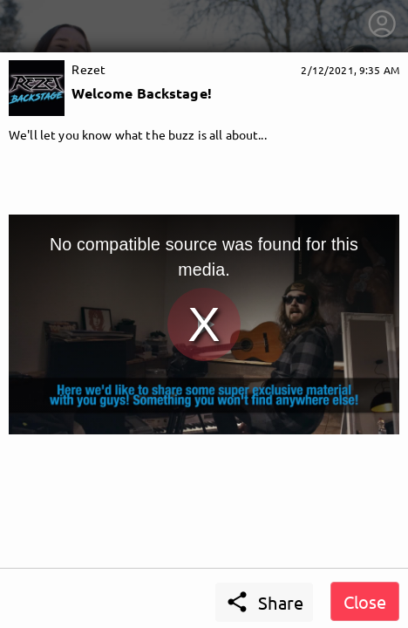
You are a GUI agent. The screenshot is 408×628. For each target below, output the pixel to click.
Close (364, 601)
